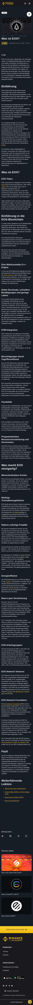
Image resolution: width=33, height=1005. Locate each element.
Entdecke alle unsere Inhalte (16, 929)
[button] (29, 3)
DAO (3, 145)
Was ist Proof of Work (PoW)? (14, 797)
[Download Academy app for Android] (19, 978)
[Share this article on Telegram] (18, 836)
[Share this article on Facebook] (10, 836)
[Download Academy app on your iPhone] (8, 978)
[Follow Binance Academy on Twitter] (6, 985)
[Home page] (7, 3)
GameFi (9, 691)
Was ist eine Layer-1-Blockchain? (15, 788)
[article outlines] (29, 14)
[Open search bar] (24, 3)
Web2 (23, 555)
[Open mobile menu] (29, 3)
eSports (26, 691)
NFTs (3, 693)
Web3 (16, 512)
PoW (11, 587)
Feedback (6, 970)
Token (3, 186)
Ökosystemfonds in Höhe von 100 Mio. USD (15, 742)
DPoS (4, 184)
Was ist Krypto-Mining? (12, 801)
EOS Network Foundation (12, 704)
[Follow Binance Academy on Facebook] (3, 985)
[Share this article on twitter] (2, 836)
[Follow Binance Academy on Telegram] (9, 985)
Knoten (8, 581)
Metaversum (20, 691)
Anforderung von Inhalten (11, 967)
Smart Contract (8, 275)
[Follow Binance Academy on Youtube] (12, 985)
